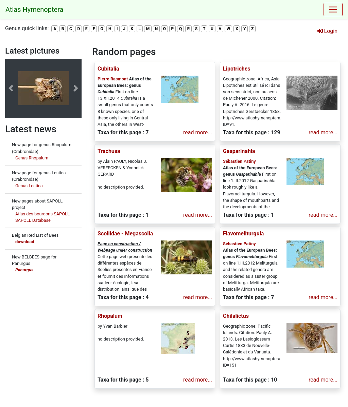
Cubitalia (108, 68)
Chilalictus (236, 316)
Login (327, 31)
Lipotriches (236, 68)
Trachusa (109, 151)
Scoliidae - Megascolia (125, 233)
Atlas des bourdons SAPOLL (42, 213)
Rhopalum (110, 316)
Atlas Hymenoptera (34, 9)
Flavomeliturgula (243, 233)
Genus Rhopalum (31, 157)
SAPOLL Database (33, 220)
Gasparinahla (239, 151)
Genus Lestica (29, 185)
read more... (197, 132)
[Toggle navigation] (333, 9)
